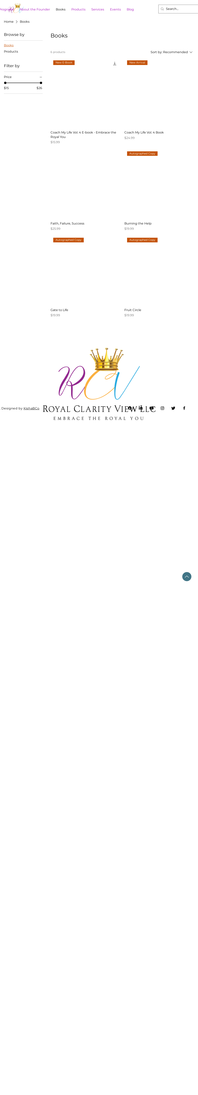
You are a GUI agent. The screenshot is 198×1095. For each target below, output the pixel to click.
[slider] (5, 83)
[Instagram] (162, 408)
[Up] (186, 576)
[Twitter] (173, 408)
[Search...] (180, 9)
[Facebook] (184, 408)
